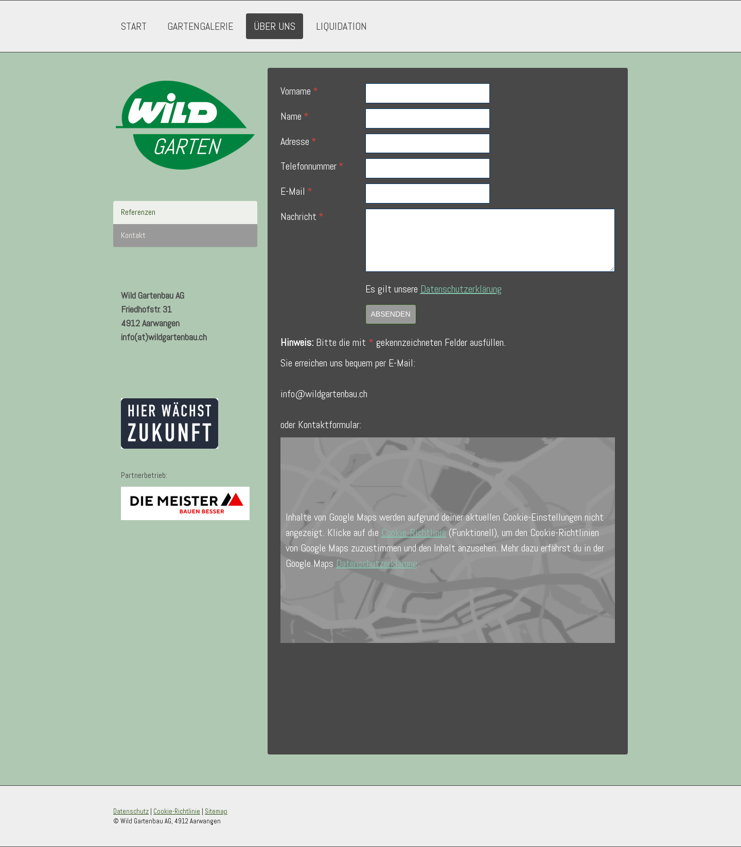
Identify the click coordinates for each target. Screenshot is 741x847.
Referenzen (138, 212)
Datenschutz (131, 811)
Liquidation (341, 26)
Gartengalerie (200, 26)
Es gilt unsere (433, 289)
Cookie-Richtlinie (413, 532)
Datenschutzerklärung (461, 289)
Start (134, 26)
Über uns (274, 26)
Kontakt (133, 235)
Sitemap (216, 811)
